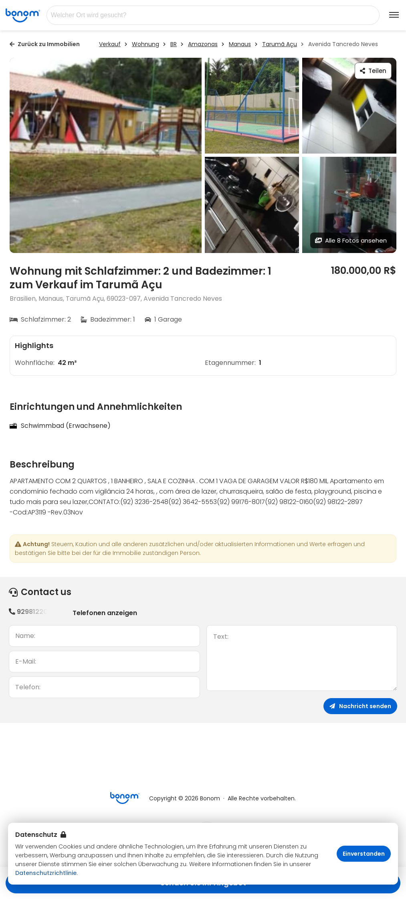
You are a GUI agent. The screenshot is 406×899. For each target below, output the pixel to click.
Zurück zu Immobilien (45, 44)
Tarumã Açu (279, 44)
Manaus (240, 44)
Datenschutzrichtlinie (46, 873)
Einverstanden (364, 854)
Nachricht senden (360, 706)
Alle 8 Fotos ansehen (351, 240)
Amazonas (203, 44)
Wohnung (145, 44)
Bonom (210, 798)
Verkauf (110, 44)
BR (173, 44)
